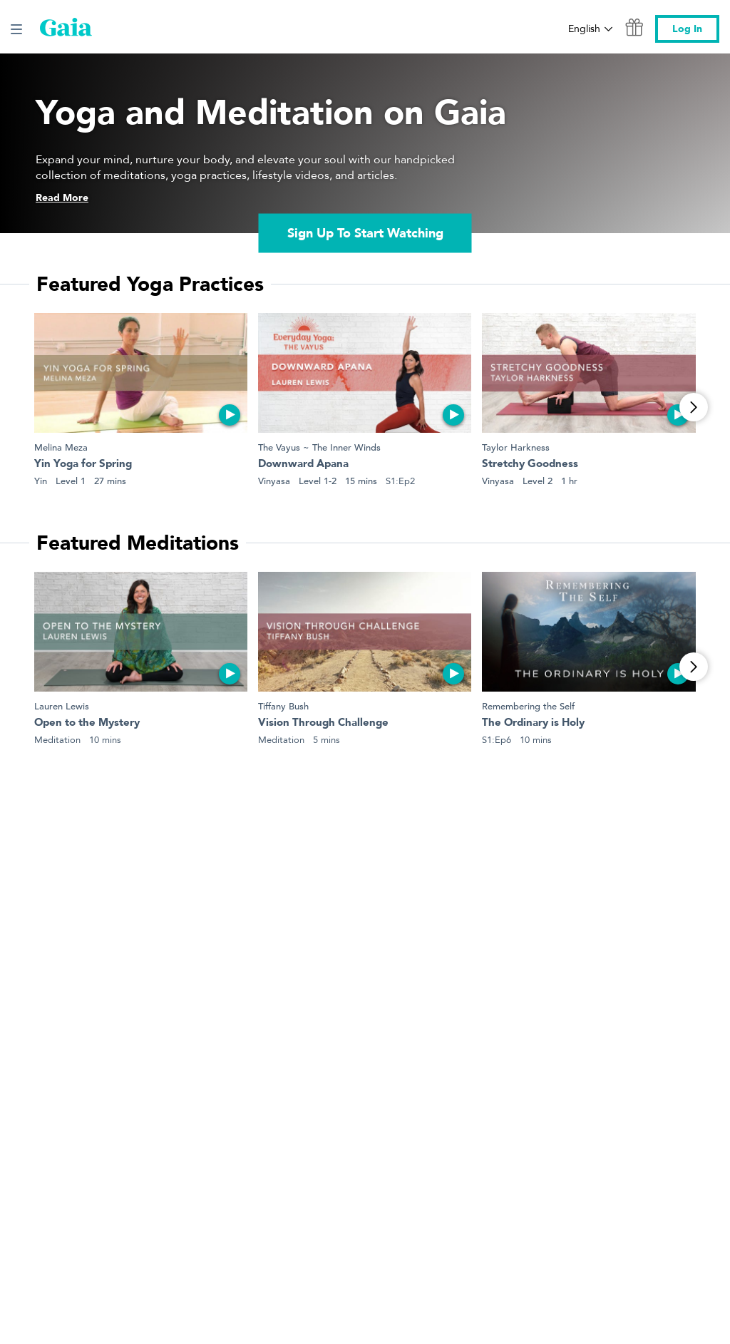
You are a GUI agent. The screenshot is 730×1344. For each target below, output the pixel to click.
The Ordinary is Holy (533, 723)
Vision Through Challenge (323, 723)
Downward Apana (303, 464)
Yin (40, 481)
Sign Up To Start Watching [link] (365, 233)
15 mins (361, 481)
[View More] (693, 407)
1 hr (569, 481)
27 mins (110, 481)
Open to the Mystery (87, 723)
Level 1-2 (317, 481)
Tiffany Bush (283, 706)
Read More (62, 198)
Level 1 (71, 481)
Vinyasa (274, 481)
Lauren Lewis (61, 706)
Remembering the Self (528, 706)
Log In (687, 29)
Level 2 (537, 481)
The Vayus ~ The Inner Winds (319, 447)
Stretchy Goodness (530, 464)
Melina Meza (61, 447)
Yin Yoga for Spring (83, 464)
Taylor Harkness (516, 447)
